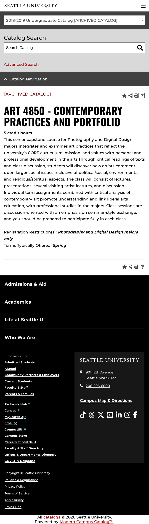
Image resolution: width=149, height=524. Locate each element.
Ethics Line (13, 507)
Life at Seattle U (24, 319)
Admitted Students (20, 362)
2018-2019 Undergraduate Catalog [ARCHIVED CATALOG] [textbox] (61, 20)
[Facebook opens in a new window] (135, 415)
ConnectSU (13, 429)
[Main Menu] (143, 5)
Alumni (10, 368)
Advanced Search (21, 64)
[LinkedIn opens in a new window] (119, 415)
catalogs (51, 517)
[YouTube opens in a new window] (110, 415)
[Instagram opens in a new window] (127, 415)
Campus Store (16, 435)
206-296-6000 (98, 386)
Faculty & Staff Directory (24, 448)
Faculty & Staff (16, 387)
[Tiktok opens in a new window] (83, 415)
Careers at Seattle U (20, 442)
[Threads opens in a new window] (92, 415)
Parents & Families (19, 394)
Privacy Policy (15, 486)
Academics (18, 302)
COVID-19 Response (20, 461)
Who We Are (20, 337)
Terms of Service (17, 493)
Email (9, 423)
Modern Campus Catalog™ (87, 521)
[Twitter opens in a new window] (100, 415)
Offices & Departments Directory (30, 454)
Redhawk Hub (16, 404)
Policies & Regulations (21, 480)
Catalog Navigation (28, 79)
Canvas (10, 410)
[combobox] (74, 20)
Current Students (18, 381)
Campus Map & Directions (106, 400)
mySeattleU (14, 417)
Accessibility (14, 500)
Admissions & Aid (26, 284)
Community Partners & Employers (32, 375)
